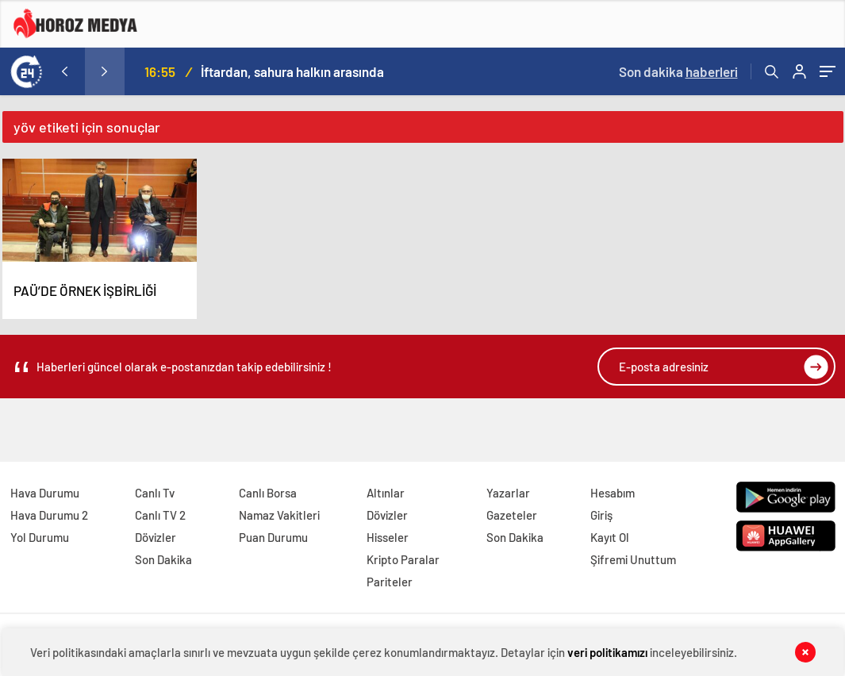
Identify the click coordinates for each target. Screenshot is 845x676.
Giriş (601, 515)
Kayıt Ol (609, 537)
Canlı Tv (155, 493)
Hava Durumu (44, 493)
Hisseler (388, 537)
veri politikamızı (607, 652)
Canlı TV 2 (160, 515)
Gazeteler (511, 515)
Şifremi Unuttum (633, 559)
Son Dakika (163, 559)
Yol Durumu (39, 537)
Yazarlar (508, 493)
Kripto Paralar (403, 559)
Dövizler (155, 537)
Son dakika (678, 71)
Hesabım (612, 493)
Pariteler (390, 581)
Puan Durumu (273, 537)
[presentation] (65, 71)
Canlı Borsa (268, 493)
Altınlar (386, 493)
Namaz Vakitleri (279, 515)
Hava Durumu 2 (49, 515)
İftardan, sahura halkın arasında (292, 71)
